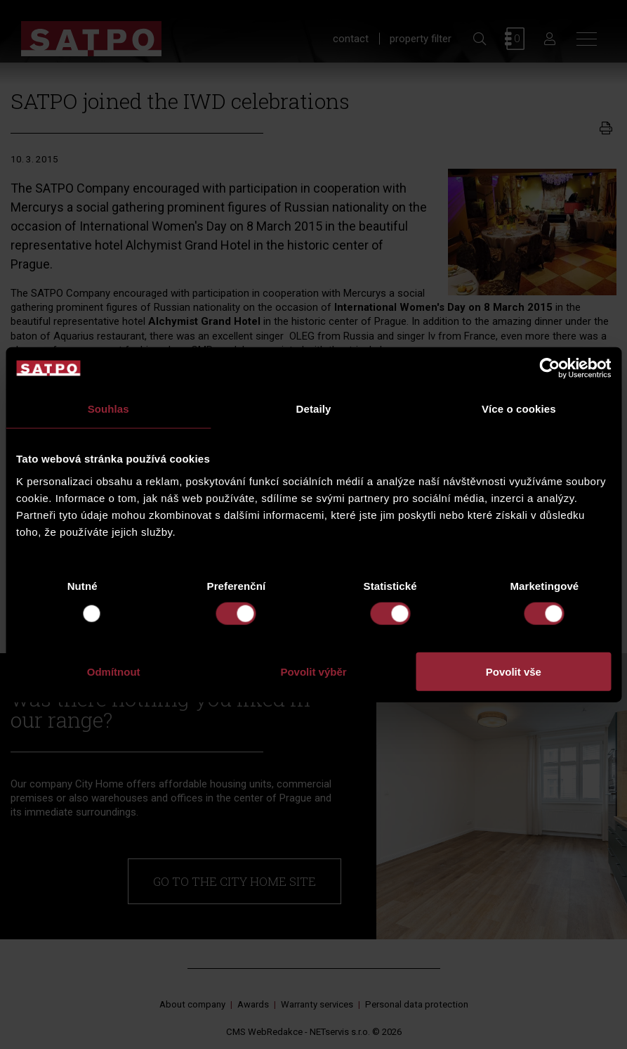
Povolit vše (513, 671)
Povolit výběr (313, 671)
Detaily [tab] (313, 409)
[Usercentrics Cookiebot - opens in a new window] (549, 368)
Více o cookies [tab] (519, 409)
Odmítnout (113, 671)
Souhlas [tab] (108, 409)
